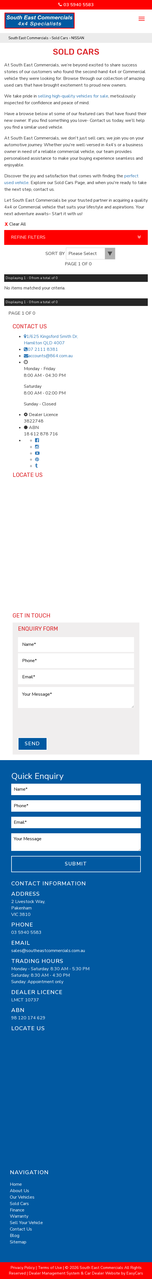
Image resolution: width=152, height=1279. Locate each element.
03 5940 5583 (78, 5)
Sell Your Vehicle (26, 1223)
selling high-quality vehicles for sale (73, 96)
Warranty (19, 1216)
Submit (76, 863)
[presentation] (60, 722)
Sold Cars (60, 38)
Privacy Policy (23, 1267)
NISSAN (77, 38)
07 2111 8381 (41, 349)
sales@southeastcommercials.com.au (48, 951)
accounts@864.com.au (48, 356)
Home (16, 1184)
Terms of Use (50, 1267)
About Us (19, 1191)
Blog (14, 1235)
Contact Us (21, 1229)
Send (32, 743)
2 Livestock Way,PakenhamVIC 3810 (28, 908)
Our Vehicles (22, 1197)
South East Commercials (28, 38)
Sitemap (18, 1242)
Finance (17, 1210)
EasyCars (134, 1273)
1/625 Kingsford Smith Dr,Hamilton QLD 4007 (51, 339)
